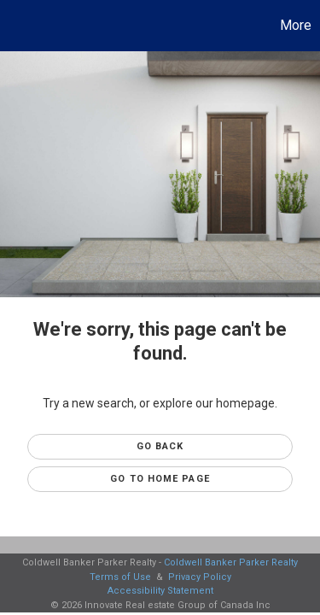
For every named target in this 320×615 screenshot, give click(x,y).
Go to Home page (160, 478)
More (295, 25)
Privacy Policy (199, 577)
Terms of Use (120, 577)
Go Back (160, 446)
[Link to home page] (15, 25)
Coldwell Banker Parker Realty (231, 562)
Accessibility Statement (160, 590)
